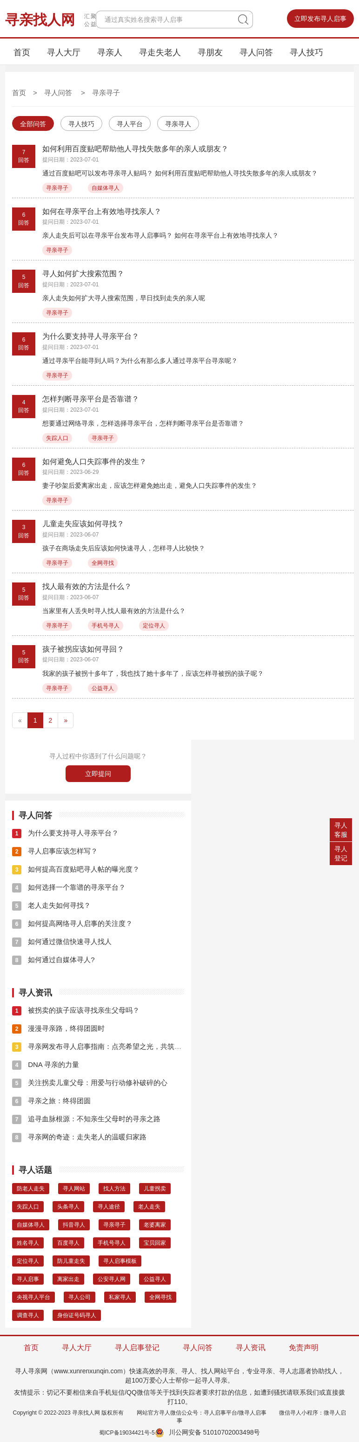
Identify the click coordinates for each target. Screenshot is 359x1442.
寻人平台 (130, 124)
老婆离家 (155, 1225)
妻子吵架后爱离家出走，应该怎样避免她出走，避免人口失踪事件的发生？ (149, 485)
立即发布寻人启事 (320, 18)
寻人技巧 (306, 52)
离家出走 (68, 1279)
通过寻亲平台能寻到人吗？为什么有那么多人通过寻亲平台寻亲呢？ (140, 360)
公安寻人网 (112, 1279)
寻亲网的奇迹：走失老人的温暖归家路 (79, 1137)
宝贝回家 (155, 1243)
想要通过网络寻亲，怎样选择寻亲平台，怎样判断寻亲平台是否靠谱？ (143, 423)
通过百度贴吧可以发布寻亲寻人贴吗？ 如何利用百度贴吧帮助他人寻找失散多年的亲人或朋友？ (180, 173)
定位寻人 (154, 625)
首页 (21, 52)
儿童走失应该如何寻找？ (83, 524)
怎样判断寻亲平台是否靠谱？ (90, 399)
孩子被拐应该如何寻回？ (83, 649)
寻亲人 (109, 52)
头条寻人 (68, 1206)
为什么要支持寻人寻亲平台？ (90, 336)
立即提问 (98, 773)
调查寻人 (28, 1315)
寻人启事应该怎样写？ (55, 851)
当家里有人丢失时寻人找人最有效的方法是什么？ (114, 610)
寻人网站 (74, 1188)
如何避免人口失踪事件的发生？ (94, 462)
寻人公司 (79, 1297)
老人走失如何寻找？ (51, 905)
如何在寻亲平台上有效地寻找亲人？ (101, 211)
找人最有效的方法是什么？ (87, 586)
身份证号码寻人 (76, 1315)
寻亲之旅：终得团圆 (51, 1101)
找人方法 (114, 1188)
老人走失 (149, 1206)
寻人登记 (340, 853)
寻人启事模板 (120, 1261)
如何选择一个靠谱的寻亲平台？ (69, 887)
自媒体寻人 (106, 188)
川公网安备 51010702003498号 (207, 1432)
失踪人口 (57, 438)
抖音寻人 (74, 1225)
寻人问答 (256, 52)
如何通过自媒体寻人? (53, 959)
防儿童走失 (71, 1261)
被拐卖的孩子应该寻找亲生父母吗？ (76, 1010)
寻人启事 (28, 1279)
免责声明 (304, 1347)
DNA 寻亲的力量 (45, 1064)
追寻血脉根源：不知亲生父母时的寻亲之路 (86, 1119)
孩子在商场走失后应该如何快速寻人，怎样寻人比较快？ (123, 548)
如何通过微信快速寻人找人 (62, 941)
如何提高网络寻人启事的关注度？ (72, 923)
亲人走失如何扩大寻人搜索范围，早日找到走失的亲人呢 (123, 298)
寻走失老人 (160, 52)
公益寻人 (103, 688)
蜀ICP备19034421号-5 (127, 1432)
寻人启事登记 (137, 1347)
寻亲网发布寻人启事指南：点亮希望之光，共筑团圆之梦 (107, 1046)
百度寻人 (68, 1243)
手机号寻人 (106, 625)
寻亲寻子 (106, 93)
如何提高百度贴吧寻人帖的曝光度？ (76, 869)
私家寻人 (120, 1297)
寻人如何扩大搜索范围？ (83, 274)
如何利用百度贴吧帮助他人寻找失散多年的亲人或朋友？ (135, 149)
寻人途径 (109, 1206)
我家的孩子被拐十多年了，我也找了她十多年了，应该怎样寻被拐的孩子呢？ (153, 673)
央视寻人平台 (33, 1297)
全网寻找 (103, 563)
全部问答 (33, 124)
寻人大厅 (63, 52)
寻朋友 (210, 52)
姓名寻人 (28, 1243)
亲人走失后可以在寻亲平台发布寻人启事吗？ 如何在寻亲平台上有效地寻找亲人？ (160, 235)
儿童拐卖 (155, 1188)
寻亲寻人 (178, 124)
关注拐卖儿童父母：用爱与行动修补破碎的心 (89, 1082)
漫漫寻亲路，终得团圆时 (58, 1028)
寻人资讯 (251, 1347)
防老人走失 (31, 1188)
